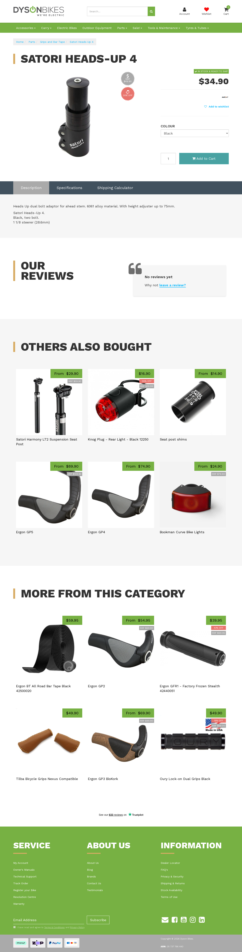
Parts (122, 28)
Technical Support (24, 876)
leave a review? (172, 285)
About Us (93, 862)
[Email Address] (48, 920)
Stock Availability (171, 890)
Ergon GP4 (96, 532)
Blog (90, 869)
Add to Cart (204, 158)
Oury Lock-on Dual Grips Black (185, 779)
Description (31, 187)
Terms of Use (169, 896)
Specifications (69, 187)
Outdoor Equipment (97, 28)
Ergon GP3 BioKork (103, 779)
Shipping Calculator (115, 187)
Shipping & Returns (173, 883)
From (66, 373)
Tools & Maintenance (164, 28)
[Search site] (151, 11)
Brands (91, 876)
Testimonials (95, 890)
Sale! (137, 28)
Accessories (26, 28)
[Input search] (117, 11)
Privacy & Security (172, 876)
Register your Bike (24, 890)
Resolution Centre (24, 896)
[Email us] (165, 919)
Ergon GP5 (24, 532)
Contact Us (94, 883)
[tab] (31, 187)
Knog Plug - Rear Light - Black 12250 (118, 439)
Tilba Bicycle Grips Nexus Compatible (47, 779)
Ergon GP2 (96, 686)
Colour (168, 126)
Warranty (18, 903)
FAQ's (164, 869)
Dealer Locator (170, 862)
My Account (20, 862)
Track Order (20, 883)
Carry (46, 28)
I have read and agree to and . (49, 927)
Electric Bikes (67, 28)
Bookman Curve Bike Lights (182, 532)
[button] (216, 106)
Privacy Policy (77, 927)
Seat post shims (173, 439)
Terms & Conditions (54, 927)
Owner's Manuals (24, 869)
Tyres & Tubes (197, 28)
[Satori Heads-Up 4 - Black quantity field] (168, 158)
